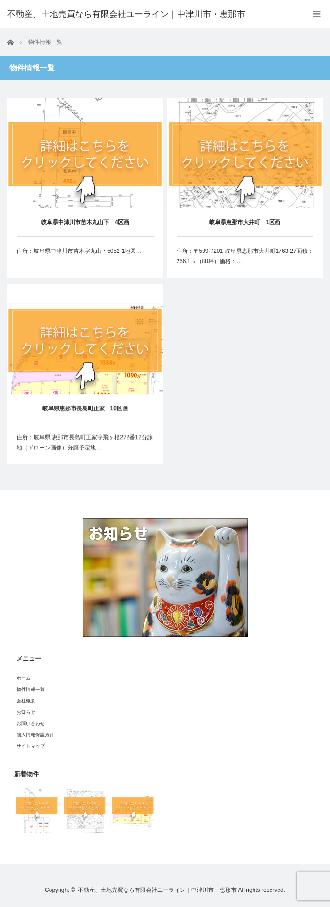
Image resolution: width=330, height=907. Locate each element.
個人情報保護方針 (35, 734)
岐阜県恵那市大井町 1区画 (244, 222)
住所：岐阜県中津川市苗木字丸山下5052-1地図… (79, 251)
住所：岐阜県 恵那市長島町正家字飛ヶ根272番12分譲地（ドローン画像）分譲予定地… (85, 443)
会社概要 (26, 700)
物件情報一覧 (31, 689)
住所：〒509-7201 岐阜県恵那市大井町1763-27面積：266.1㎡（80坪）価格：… (245, 256)
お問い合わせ (31, 723)
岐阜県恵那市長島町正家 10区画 (85, 409)
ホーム (24, 678)
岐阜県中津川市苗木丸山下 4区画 (85, 222)
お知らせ (26, 712)
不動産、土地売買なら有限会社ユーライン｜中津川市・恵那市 (157, 890)
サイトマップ (31, 746)
